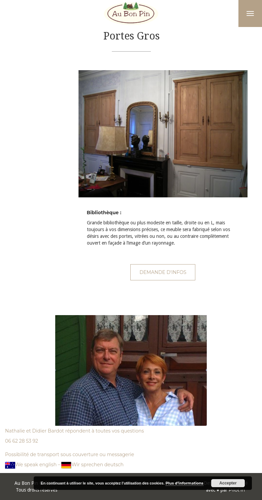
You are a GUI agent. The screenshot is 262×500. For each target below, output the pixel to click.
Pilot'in (237, 490)
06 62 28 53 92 (21, 441)
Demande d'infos (162, 272)
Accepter (227, 483)
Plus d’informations (184, 483)
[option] (163, 133)
